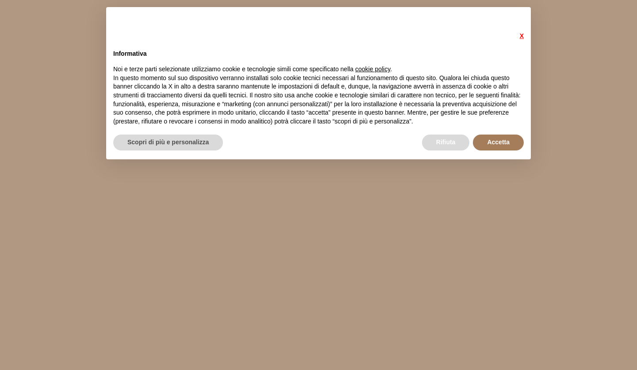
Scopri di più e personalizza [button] (168, 142)
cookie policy (372, 69)
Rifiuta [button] (446, 142)
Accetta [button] (498, 142)
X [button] (522, 35)
